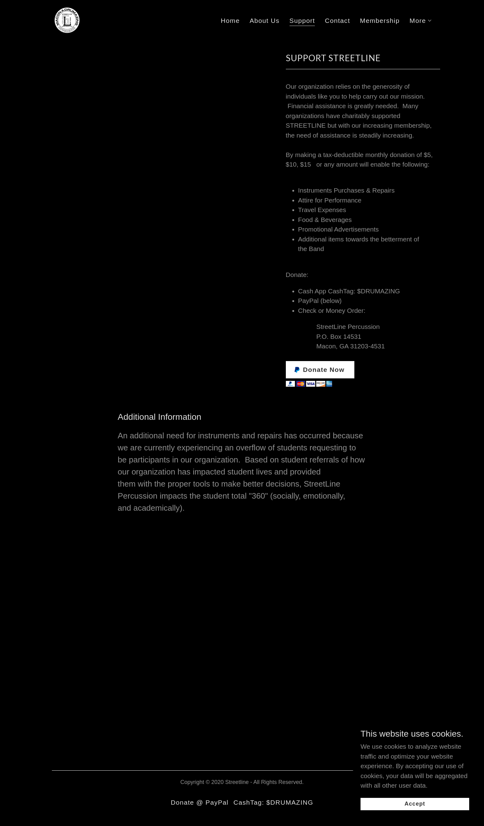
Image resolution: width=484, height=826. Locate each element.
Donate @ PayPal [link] (199, 802)
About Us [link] (265, 20)
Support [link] (302, 20)
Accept (415, 804)
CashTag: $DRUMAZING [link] (273, 802)
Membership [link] (380, 20)
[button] (421, 20)
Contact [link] (337, 20)
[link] (66, 19)
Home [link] (230, 20)
